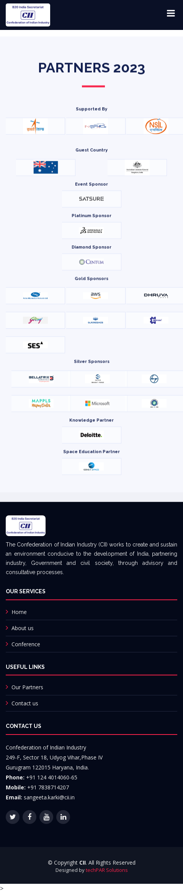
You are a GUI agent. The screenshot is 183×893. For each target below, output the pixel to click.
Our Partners (27, 687)
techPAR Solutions (107, 870)
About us (22, 628)
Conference (25, 644)
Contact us (24, 703)
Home (19, 612)
